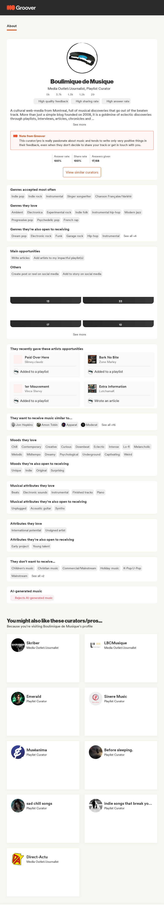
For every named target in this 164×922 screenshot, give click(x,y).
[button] (130, 236)
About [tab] (12, 26)
